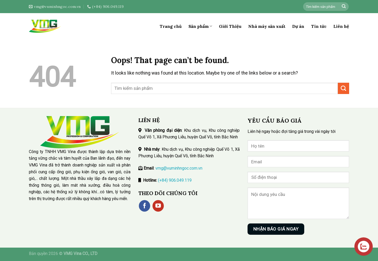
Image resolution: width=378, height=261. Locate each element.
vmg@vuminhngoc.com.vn (178, 168)
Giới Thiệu (230, 26)
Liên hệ (341, 26)
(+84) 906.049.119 (175, 180)
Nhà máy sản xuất (266, 26)
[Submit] (343, 6)
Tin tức (319, 26)
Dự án (298, 26)
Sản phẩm (200, 26)
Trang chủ (171, 26)
